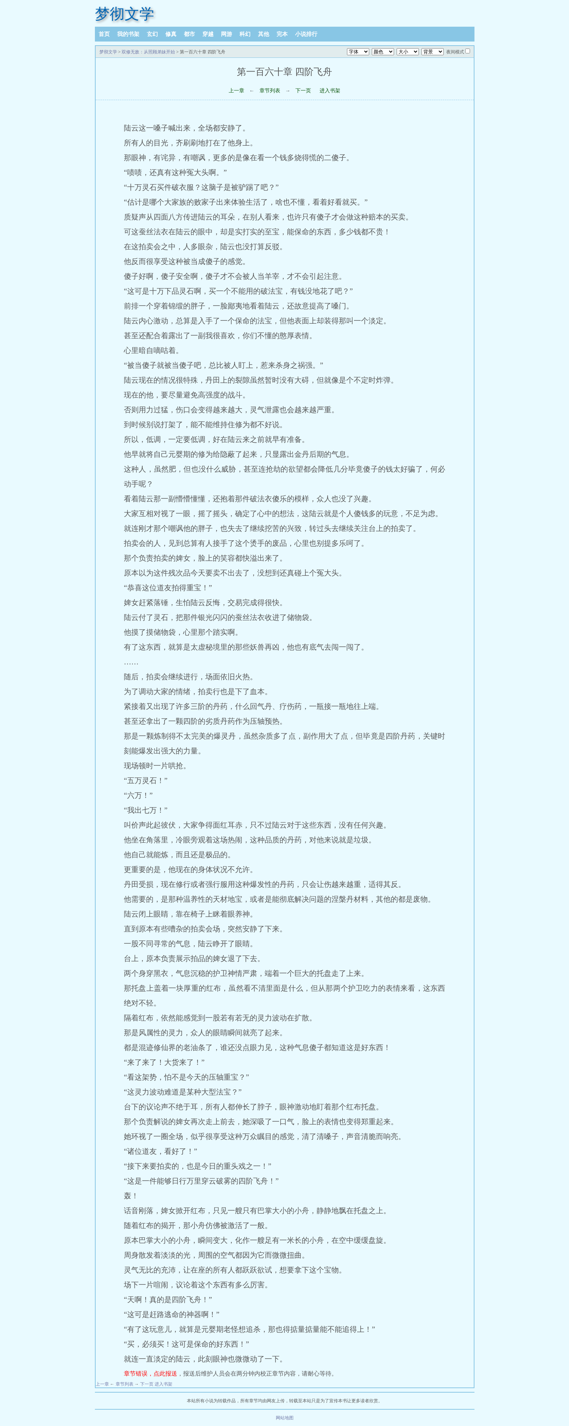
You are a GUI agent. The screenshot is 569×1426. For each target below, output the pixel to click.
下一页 (303, 90)
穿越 (208, 34)
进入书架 (330, 90)
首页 (104, 34)
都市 (189, 34)
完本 (282, 34)
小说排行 (306, 34)
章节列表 (269, 90)
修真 (170, 34)
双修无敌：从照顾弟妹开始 (148, 52)
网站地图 (285, 1417)
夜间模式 (455, 52)
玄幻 (152, 34)
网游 (226, 34)
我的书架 (128, 34)
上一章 (236, 90)
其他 (263, 34)
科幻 (245, 34)
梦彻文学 (124, 14)
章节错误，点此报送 (150, 1373)
